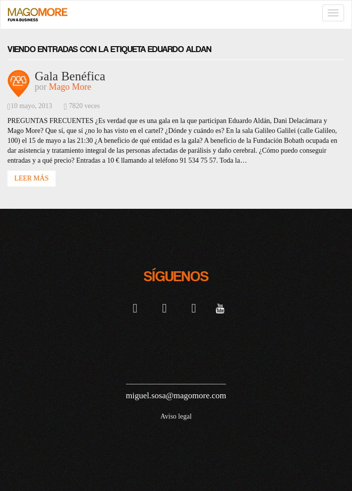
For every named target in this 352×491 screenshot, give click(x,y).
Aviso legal (175, 416)
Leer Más (31, 178)
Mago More (70, 87)
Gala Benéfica (70, 76)
